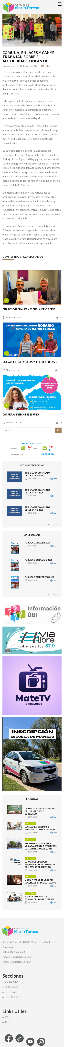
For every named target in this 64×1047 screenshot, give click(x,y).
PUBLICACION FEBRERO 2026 (39, 577)
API (7, 1016)
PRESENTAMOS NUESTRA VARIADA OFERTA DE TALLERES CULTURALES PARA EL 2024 (41, 846)
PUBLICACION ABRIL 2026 (37, 543)
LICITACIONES (13, 996)
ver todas (52, 524)
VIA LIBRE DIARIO (32, 535)
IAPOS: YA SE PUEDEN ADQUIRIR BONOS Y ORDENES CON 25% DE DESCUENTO (40, 864)
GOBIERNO (11, 981)
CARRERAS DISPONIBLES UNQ (20, 414)
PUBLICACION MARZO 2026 (38, 560)
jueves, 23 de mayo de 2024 (25, 66)
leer (53, 479)
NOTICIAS (30, 823)
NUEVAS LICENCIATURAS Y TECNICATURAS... (29, 362)
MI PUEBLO (11, 986)
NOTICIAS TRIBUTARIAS (32, 465)
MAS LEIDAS (32, 799)
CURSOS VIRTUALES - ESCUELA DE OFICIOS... (29, 309)
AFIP (7, 1022)
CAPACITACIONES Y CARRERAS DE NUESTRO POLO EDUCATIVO (40, 811)
